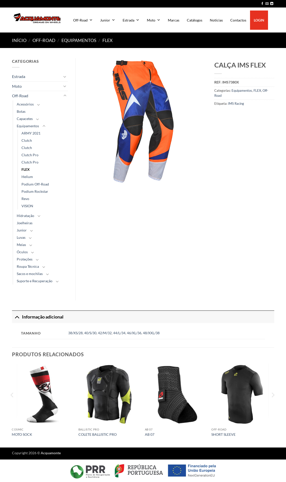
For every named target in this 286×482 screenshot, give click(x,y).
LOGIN (259, 20)
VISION (27, 206)
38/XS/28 (75, 333)
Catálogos (194, 20)
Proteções (24, 259)
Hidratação (25, 216)
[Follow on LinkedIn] (271, 4)
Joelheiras (24, 223)
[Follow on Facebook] (262, 4)
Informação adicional (37, 317)
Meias (21, 244)
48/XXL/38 (151, 333)
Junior (107, 20)
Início (19, 40)
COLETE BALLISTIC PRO (97, 434)
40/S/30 (90, 333)
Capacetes (25, 118)
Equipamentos (78, 40)
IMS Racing (236, 104)
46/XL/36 (134, 333)
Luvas (21, 237)
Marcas (173, 20)
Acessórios (25, 104)
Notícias (216, 20)
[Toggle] (65, 77)
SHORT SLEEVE (223, 434)
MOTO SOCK (22, 434)
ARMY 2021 (30, 133)
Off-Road (83, 20)
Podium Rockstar (34, 191)
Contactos (238, 20)
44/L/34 (119, 333)
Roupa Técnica (28, 266)
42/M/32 (105, 333)
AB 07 (149, 434)
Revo (25, 198)
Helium (27, 176)
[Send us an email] (267, 4)
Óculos (22, 252)
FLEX (107, 40)
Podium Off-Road (35, 184)
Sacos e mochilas (30, 274)
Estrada (131, 20)
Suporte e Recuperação (34, 281)
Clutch (26, 140)
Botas (21, 111)
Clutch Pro (29, 155)
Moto (153, 20)
